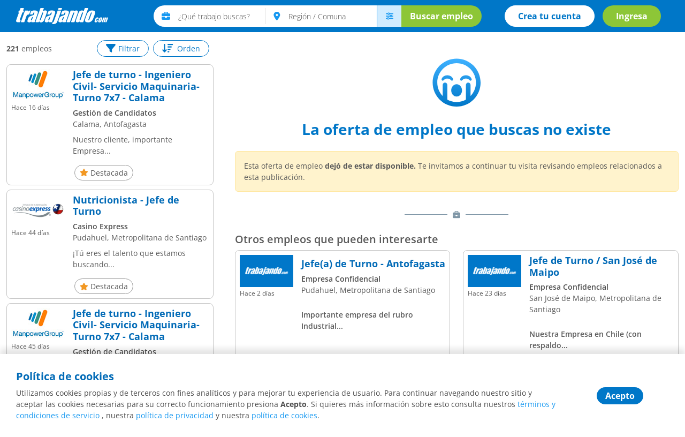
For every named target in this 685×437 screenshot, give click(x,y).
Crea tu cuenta (549, 16)
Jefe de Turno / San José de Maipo (593, 266)
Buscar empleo (441, 16)
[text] (221, 16)
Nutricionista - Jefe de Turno (126, 205)
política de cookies (284, 415)
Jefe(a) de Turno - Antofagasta (373, 264)
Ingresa (632, 16)
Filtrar (123, 48)
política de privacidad (175, 415)
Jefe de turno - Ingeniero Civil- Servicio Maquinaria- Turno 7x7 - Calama (136, 86)
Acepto (620, 396)
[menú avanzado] (389, 16)
